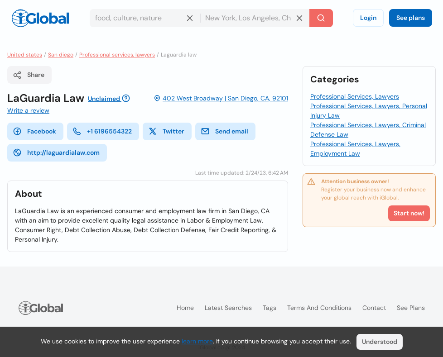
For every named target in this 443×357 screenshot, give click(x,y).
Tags (269, 308)
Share (28, 75)
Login (368, 18)
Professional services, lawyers (117, 54)
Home (185, 308)
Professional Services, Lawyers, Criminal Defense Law (368, 129)
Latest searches (228, 308)
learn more (197, 341)
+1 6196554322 (102, 131)
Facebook (34, 131)
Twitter (166, 131)
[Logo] (40, 18)
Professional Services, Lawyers (354, 96)
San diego (60, 54)
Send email (224, 131)
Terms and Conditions (319, 308)
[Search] (321, 18)
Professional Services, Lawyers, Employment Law (355, 148)
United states (24, 54)
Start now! (409, 213)
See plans (410, 18)
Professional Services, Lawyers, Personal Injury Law (368, 110)
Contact (374, 308)
